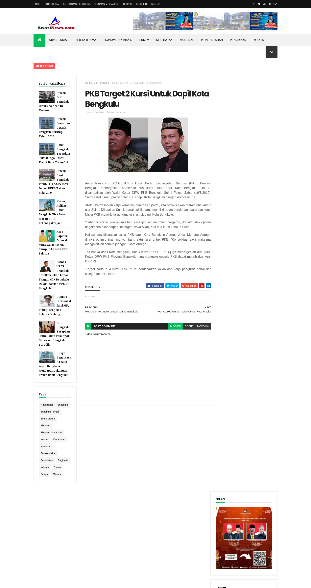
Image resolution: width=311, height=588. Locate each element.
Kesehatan (164, 39)
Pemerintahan (212, 39)
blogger (173, 326)
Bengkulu (46, 411)
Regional (63, 467)
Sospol (44, 481)
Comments (262, 207)
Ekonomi (45, 432)
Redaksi (128, 4)
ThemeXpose (53, 582)
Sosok (57, 474)
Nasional (187, 39)
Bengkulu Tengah (50, 418)
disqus (186, 326)
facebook (201, 326)
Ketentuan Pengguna (77, 4)
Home (37, 4)
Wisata (258, 39)
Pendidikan (238, 39)
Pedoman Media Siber (107, 4)
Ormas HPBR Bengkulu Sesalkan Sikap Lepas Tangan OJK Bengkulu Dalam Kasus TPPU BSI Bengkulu (55, 275)
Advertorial (58, 39)
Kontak (155, 4)
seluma (45, 474)
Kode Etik (142, 4)
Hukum (144, 39)
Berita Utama (86, 39)
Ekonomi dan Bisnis (118, 39)
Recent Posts (232, 207)
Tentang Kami (51, 4)
